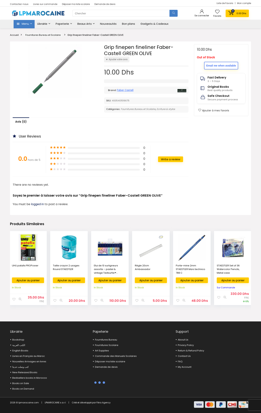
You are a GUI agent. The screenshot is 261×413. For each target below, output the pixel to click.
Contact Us (184, 356)
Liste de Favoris (225, 3)
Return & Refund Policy (191, 350)
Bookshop (18, 339)
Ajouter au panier (28, 280)
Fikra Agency (103, 402)
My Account (184, 367)
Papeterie (62, 24)
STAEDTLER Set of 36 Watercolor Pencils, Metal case (228, 269)
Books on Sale (20, 383)
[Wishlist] (217, 12)
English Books (20, 350)
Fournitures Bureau (106, 339)
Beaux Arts (84, 24)
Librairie (42, 24)
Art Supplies (102, 350)
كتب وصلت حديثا (20, 367)
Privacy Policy (186, 345)
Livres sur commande (45, 4)
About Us (183, 339)
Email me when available (221, 65)
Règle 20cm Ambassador (142, 267)
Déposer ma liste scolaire (76, 4)
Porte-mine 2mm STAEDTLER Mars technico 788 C (190, 269)
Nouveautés (108, 24)
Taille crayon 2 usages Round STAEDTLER (66, 267)
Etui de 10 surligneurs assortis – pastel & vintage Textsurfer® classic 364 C (106, 271)
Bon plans (128, 24)
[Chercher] (173, 13)
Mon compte (244, 3)
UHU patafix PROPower (25, 265)
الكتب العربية (18, 345)
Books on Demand (23, 388)
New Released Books (24, 372)
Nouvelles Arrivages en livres (29, 361)
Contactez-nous (19, 4)
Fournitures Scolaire (106, 345)
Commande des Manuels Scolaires (116, 356)
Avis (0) (21, 122)
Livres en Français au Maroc (28, 356)
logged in (38, 204)
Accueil (14, 35)
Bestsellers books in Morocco (29, 378)
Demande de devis (104, 4)
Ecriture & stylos (166, 109)
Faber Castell (125, 90)
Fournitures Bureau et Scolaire (43, 35)
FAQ (180, 361)
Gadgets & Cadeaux (154, 24)
